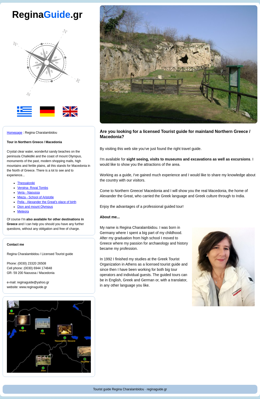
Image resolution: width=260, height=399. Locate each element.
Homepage (14, 132)
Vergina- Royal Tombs (32, 188)
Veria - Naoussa (28, 192)
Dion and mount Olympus (35, 207)
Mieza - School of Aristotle (35, 197)
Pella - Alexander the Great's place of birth (46, 202)
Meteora (23, 211)
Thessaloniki (26, 183)
